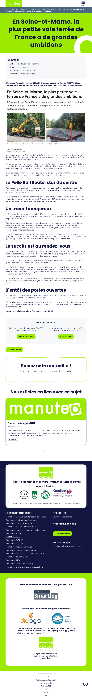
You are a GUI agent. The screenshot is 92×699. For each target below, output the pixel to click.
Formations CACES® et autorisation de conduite (27, 517)
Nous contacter (14, 349)
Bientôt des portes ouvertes (21, 74)
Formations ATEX (13, 560)
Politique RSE (46, 686)
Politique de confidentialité (46, 680)
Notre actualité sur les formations (36, 9)
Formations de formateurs (17, 557)
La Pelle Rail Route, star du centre (23, 64)
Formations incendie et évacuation (21, 527)
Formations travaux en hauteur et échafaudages (26, 530)
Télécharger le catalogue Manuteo (67, 546)
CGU (46, 692)
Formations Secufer (14, 534)
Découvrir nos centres (62, 517)
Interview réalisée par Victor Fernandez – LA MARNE (29, 311)
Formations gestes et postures (19, 523)
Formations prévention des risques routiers (24, 567)
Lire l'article (12, 440)
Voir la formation (26, 336)
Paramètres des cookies (46, 674)
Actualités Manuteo (58, 9)
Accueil (19, 9)
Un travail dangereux (18, 67)
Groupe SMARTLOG (68, 83)
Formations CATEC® (14, 540)
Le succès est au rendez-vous (22, 71)
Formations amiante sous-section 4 (21, 550)
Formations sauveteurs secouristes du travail (25, 553)
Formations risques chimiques (19, 547)
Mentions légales (46, 683)
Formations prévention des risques (21, 564)
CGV (46, 689)
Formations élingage (14, 544)
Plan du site (46, 695)
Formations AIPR (13, 537)
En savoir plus (66, 336)
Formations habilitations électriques (21, 520)
